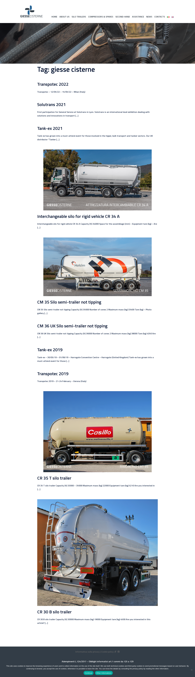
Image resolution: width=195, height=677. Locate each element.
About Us (64, 16)
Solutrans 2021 (51, 104)
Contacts (159, 16)
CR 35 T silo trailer (54, 478)
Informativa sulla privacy (87, 651)
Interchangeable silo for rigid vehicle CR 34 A (78, 216)
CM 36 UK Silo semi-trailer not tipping (72, 326)
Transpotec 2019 (53, 373)
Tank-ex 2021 (50, 128)
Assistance (138, 16)
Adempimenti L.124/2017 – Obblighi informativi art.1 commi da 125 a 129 (97, 661)
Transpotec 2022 (53, 84)
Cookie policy (107, 651)
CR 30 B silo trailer (54, 611)
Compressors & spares (100, 16)
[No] (191, 669)
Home (54, 16)
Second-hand (122, 16)
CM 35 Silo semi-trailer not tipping (69, 302)
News (149, 16)
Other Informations (103, 673)
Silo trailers (79, 16)
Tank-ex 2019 (50, 349)
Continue (88, 673)
